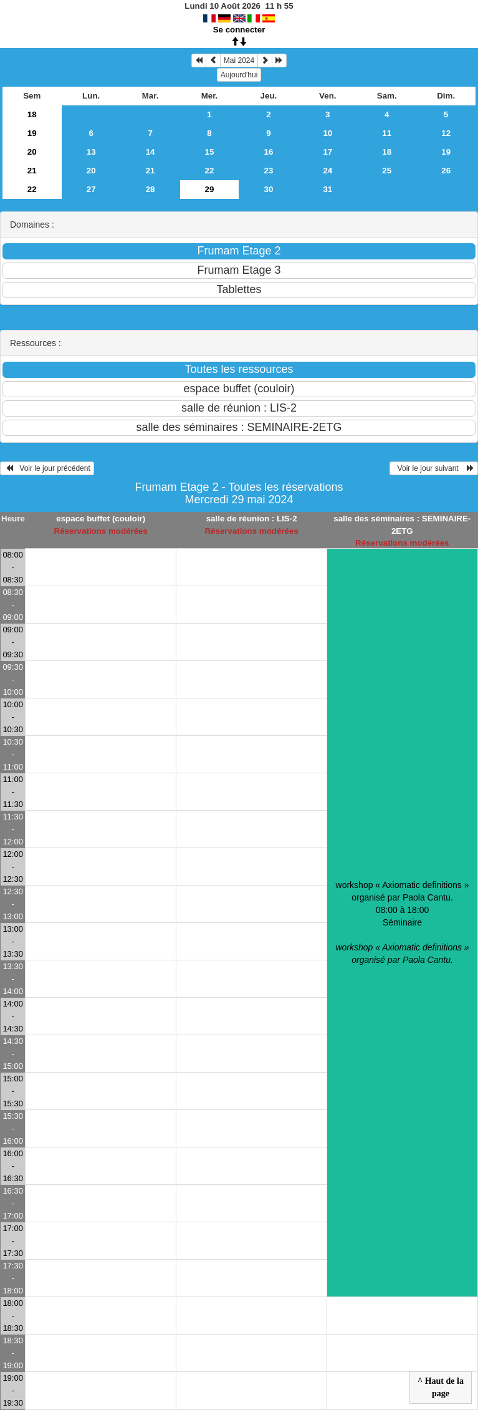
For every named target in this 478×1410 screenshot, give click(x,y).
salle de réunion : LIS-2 (251, 518)
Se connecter (239, 29)
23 (268, 170)
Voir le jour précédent (47, 468)
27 (91, 189)
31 (327, 189)
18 (32, 114)
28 (150, 189)
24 (327, 170)
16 (268, 152)
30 (268, 189)
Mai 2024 (239, 60)
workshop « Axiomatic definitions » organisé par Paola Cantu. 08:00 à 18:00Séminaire (402, 922)
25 (386, 170)
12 (446, 133)
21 (32, 170)
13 (91, 152)
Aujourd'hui (239, 74)
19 (32, 133)
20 (32, 152)
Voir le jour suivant (433, 468)
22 (209, 170)
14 (150, 152)
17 (327, 152)
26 (446, 170)
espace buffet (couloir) (100, 518)
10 (327, 133)
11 (386, 133)
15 (209, 152)
